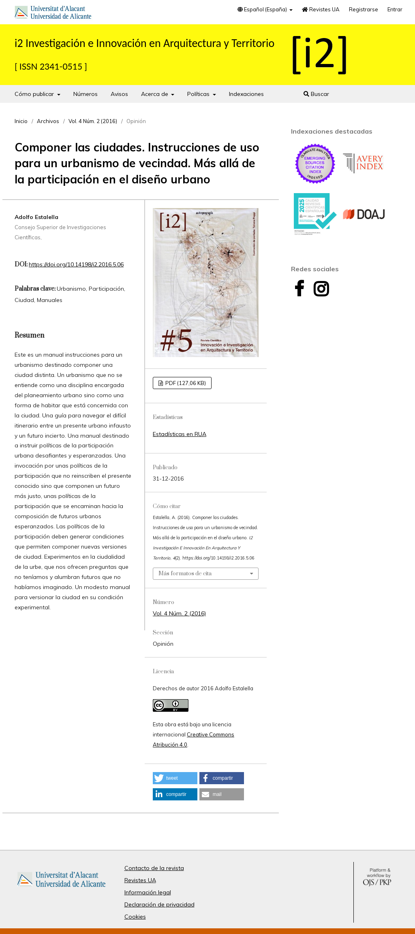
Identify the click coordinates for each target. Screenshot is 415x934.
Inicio (21, 121)
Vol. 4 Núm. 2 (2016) (92, 121)
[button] (175, 778)
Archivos (48, 121)
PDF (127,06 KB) (185, 383)
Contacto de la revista (154, 868)
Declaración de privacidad (159, 904)
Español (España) (262, 9)
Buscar (316, 94)
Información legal (147, 892)
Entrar (394, 9)
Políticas (199, 94)
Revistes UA (321, 9)
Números (85, 94)
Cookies (135, 916)
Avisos (119, 94)
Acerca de (155, 94)
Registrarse (363, 9)
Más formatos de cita (185, 573)
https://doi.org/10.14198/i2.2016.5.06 (76, 264)
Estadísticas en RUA (179, 434)
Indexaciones (246, 94)
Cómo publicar (35, 94)
